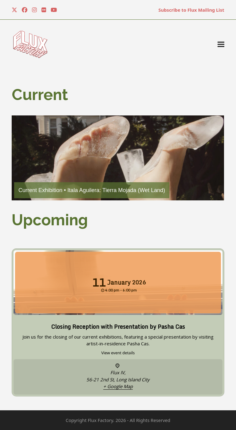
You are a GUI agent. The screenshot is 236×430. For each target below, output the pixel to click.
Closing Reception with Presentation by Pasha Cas (118, 326)
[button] (221, 44)
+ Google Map (118, 386)
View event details (118, 353)
